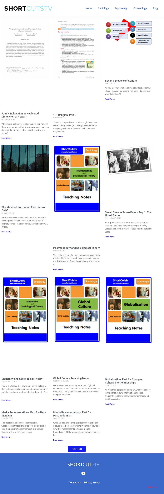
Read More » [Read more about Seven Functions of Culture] (110, 99)
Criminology (140, 8)
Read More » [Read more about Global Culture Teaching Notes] (58, 400)
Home (88, 8)
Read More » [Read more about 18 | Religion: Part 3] (58, 137)
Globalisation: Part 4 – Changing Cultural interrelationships (124, 381)
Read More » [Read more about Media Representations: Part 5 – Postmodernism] (58, 440)
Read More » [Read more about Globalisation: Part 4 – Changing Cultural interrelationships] (110, 404)
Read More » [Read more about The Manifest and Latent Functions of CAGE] (6, 232)
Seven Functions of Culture (121, 80)
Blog (155, 8)
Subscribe (152, 487)
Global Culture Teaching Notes (71, 378)
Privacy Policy (92, 482)
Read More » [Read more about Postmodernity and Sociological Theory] (58, 269)
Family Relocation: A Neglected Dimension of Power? (20, 115)
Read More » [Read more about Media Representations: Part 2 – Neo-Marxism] (6, 437)
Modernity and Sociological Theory (22, 378)
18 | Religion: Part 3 (64, 115)
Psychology (121, 8)
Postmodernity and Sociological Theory (76, 247)
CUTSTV (83, 464)
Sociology (103, 8)
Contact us (75, 482)
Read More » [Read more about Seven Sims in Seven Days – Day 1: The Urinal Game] (110, 237)
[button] (77, 449)
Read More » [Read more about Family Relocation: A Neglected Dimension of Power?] (6, 138)
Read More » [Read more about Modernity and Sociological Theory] (6, 400)
